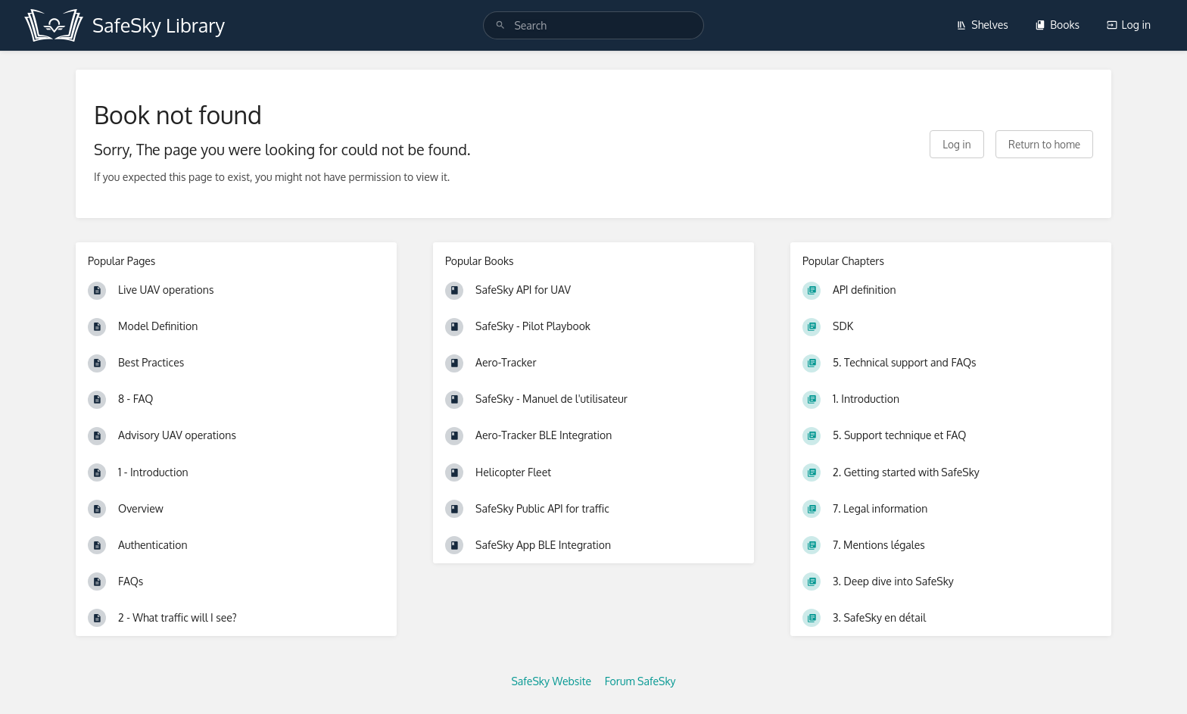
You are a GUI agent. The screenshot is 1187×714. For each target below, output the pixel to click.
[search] (593, 25)
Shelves (982, 24)
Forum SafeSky (640, 681)
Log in (1129, 24)
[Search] (500, 25)
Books (1057, 24)
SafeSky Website (551, 681)
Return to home (1044, 144)
